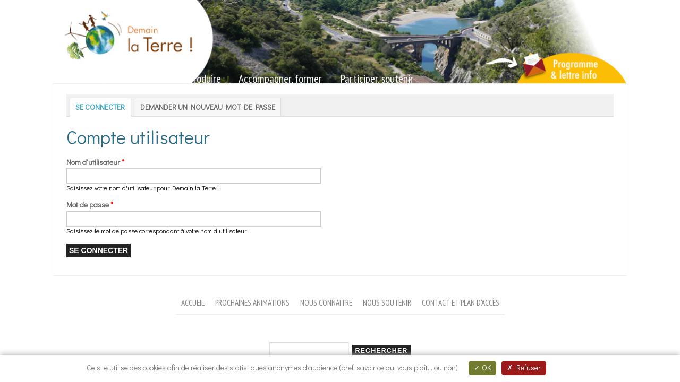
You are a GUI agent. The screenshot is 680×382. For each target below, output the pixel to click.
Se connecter (103, 107)
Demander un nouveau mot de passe (207, 107)
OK (482, 367)
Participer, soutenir (377, 79)
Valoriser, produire (186, 79)
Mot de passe (89, 204)
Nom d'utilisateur (95, 162)
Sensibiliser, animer (95, 79)
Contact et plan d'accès (460, 302)
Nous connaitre (326, 302)
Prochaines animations (252, 302)
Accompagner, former (280, 79)
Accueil (193, 302)
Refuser (524, 367)
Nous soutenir (387, 302)
